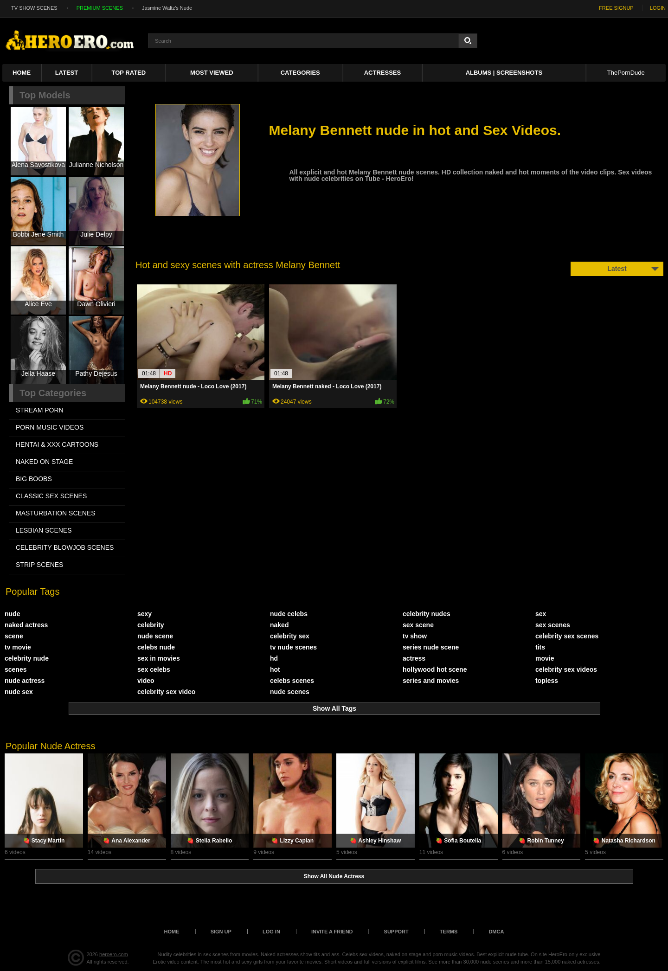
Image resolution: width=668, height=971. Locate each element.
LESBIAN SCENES (44, 530)
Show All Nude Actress (334, 876)
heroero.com (113, 954)
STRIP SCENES (39, 564)
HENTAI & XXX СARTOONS (57, 444)
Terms (449, 931)
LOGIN (658, 8)
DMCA (496, 931)
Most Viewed (211, 72)
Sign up (221, 931)
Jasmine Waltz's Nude (167, 8)
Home (22, 72)
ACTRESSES (382, 72)
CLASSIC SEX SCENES (51, 496)
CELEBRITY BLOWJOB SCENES (65, 547)
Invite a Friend (332, 931)
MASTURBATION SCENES (56, 513)
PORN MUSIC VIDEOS (50, 427)
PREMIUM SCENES (100, 8)
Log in (271, 931)
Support (396, 931)
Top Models (45, 95)
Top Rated (129, 72)
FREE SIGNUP (616, 8)
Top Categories (52, 393)
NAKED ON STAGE (44, 461)
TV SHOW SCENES (34, 8)
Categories (300, 72)
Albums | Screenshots (504, 72)
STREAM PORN (40, 410)
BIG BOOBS (34, 478)
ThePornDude (626, 72)
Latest (66, 72)
